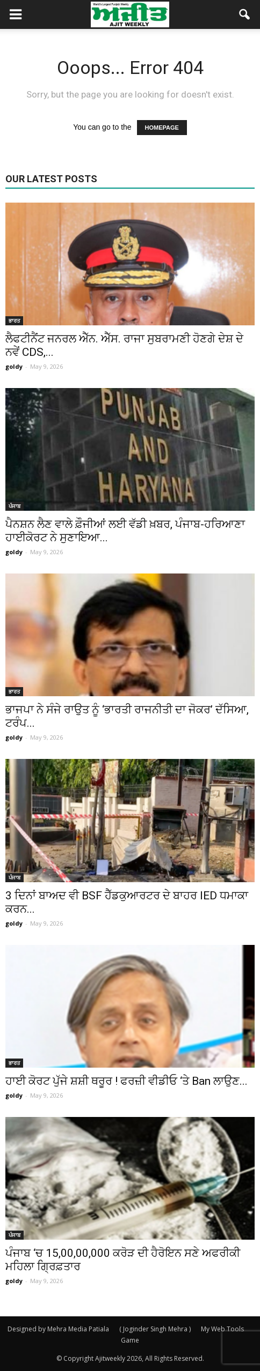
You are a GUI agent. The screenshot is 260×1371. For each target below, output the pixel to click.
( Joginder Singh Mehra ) (155, 1328)
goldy (14, 366)
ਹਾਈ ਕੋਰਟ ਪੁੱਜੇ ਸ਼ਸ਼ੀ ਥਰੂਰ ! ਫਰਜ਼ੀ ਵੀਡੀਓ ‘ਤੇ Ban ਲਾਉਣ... (126, 1081)
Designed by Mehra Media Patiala (58, 1328)
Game (130, 1340)
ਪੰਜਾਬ (14, 506)
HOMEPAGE (162, 127)
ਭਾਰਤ (14, 320)
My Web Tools (222, 1328)
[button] (245, 14)
